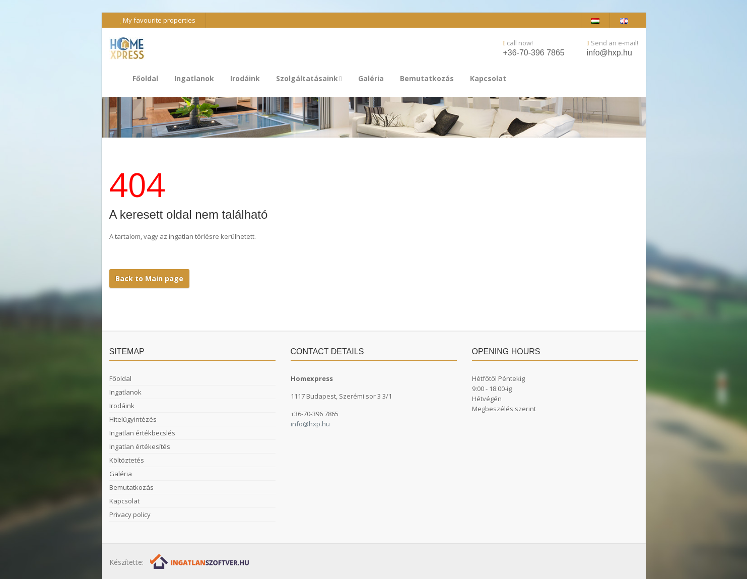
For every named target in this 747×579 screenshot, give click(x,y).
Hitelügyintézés (133, 419)
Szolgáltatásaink (309, 78)
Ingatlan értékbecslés (142, 432)
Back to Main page (149, 278)
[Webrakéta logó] (200, 561)
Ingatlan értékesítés (139, 446)
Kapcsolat (488, 78)
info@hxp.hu (609, 52)
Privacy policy (130, 514)
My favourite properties (157, 20)
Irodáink (245, 78)
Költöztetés (126, 460)
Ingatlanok (194, 78)
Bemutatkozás (427, 78)
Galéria (371, 78)
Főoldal (145, 78)
